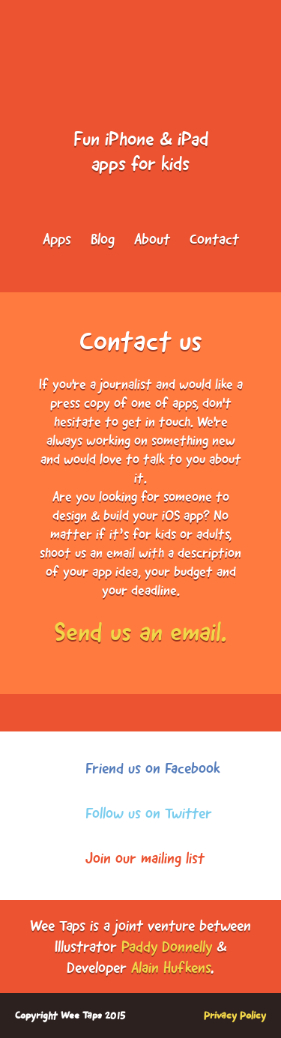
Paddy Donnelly (166, 946)
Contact (214, 239)
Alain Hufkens (171, 967)
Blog (103, 239)
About (152, 239)
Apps (57, 239)
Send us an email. (140, 632)
